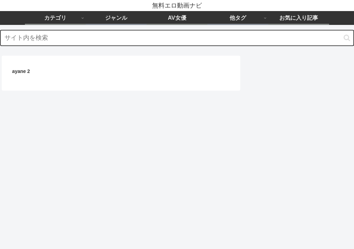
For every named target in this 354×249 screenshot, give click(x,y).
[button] (347, 38)
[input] (177, 38)
